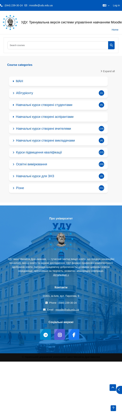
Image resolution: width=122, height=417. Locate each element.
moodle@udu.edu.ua (41, 5)
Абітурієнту (24, 93)
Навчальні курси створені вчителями (43, 128)
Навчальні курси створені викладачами (45, 140)
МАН (19, 81)
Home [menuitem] (115, 29)
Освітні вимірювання (31, 164)
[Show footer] (113, 408)
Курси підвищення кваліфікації (39, 152)
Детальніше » (61, 274)
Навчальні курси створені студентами (44, 105)
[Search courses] (57, 45)
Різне (20, 188)
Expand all (109, 71)
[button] (106, 5)
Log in (116, 5)
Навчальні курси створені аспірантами (45, 117)
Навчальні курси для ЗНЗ (35, 176)
